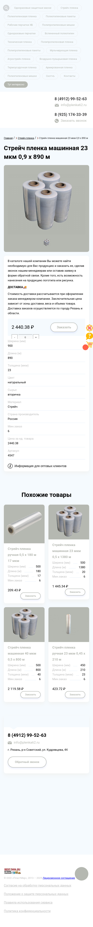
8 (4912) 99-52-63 (71, 99)
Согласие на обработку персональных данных (37, 885)
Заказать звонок (74, 120)
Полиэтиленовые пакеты (61, 16)
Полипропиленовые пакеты (24, 50)
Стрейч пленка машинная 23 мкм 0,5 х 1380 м (66, 551)
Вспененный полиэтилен (59, 33)
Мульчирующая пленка (63, 50)
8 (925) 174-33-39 (71, 114)
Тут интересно (16, 84)
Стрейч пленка (69, 7)
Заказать (64, 327)
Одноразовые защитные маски (32, 7)
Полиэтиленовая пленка (22, 16)
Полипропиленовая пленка (57, 41)
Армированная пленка (59, 67)
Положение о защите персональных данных (36, 894)
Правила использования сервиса (28, 902)
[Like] (89, 330)
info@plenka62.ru (74, 105)
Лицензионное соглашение (59, 877)
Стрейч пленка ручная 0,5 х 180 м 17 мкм (22, 555)
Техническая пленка (20, 41)
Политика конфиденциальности (27, 911)
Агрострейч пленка (19, 58)
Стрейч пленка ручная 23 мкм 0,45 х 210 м (68, 653)
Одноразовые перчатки (21, 33)
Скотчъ (50, 75)
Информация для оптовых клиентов (40, 466)
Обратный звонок (27, 762)
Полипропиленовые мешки (58, 24)
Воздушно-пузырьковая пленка (58, 58)
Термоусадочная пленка (22, 67)
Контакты (69, 75)
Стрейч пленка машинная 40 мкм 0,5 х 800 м (22, 653)
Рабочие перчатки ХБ (20, 24)
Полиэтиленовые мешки (22, 75)
